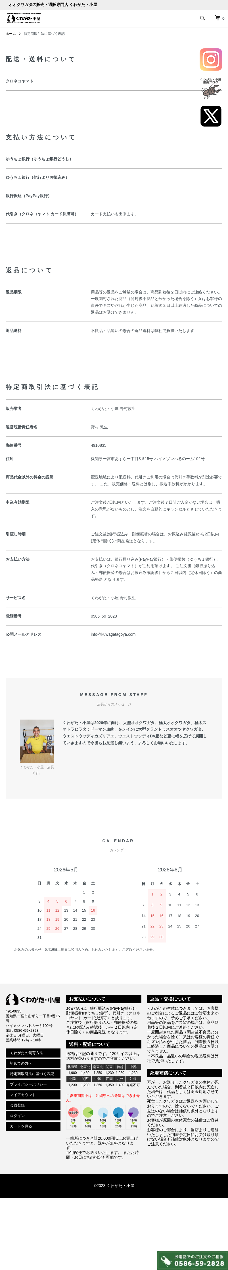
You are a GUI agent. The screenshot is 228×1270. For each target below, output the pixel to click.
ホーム (11, 34)
